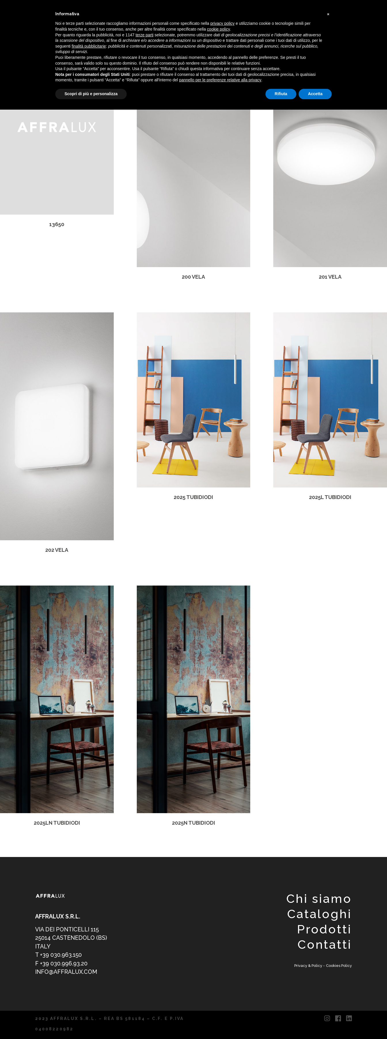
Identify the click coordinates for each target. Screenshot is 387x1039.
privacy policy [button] (222, 23)
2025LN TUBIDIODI (57, 823)
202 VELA (56, 550)
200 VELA (193, 277)
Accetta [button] (315, 93)
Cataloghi (319, 914)
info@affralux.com (66, 972)
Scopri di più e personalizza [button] (90, 93)
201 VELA (330, 277)
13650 (56, 224)
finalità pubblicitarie (89, 46)
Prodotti (324, 929)
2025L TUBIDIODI (330, 497)
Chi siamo (319, 899)
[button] (328, 13)
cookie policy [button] (218, 29)
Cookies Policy (339, 965)
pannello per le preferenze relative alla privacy (220, 80)
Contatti (324, 944)
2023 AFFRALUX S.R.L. (66, 1018)
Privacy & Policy (308, 965)
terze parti (144, 35)
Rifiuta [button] (281, 93)
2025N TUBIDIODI (193, 823)
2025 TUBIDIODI (193, 497)
